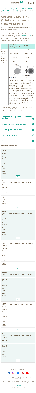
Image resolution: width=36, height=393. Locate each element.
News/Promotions (17, 368)
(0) (32, 3)
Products (7, 9)
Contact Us (22, 369)
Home (2, 9)
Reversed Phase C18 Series (13, 10)
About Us (13, 369)
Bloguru (22, 373)
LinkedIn (8, 373)
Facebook (18, 373)
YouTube (27, 373)
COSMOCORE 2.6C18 (26, 35)
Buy (18, 177)
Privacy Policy (18, 385)
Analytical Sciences (15, 9)
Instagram (13, 373)
